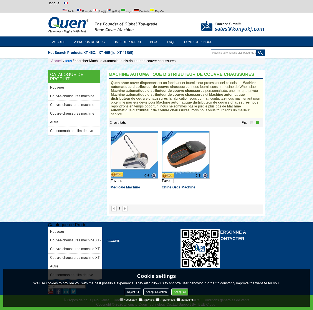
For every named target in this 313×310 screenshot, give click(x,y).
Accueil (59, 42)
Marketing (185, 299)
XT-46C (89, 52)
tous (68, 61)
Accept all (180, 292)
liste (251, 122)
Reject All (133, 292)
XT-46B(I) (106, 52)
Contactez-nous (198, 42)
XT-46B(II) (125, 52)
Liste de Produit (127, 42)
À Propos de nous (89, 42)
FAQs (171, 42)
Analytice (146, 299)
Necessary (128, 299)
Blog (154, 42)
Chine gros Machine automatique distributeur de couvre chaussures (185, 188)
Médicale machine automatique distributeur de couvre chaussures (134, 188)
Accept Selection (156, 292)
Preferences (165, 299)
